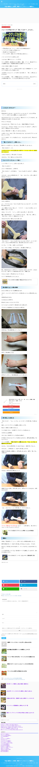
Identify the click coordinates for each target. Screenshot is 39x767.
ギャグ (8, 595)
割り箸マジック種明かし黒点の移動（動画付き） (18, 683)
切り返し (16, 595)
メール (3, 618)
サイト (3, 622)
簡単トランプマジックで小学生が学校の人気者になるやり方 (20, 712)
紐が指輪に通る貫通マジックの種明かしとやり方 (18, 649)
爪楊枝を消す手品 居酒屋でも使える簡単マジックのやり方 (20, 698)
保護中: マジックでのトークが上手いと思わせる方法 (19, 642)
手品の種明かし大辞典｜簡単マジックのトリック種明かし (19, 6)
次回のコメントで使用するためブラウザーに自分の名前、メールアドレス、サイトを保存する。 (17, 628)
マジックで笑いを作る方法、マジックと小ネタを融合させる (21, 656)
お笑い (3, 595)
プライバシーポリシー (19, 758)
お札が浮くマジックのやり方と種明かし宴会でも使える (19, 691)
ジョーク (10, 595)
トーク (13, 595)
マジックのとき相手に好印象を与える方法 (17, 671)
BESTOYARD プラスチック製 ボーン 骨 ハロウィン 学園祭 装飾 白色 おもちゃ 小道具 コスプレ (22, 400)
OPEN (34, 83)
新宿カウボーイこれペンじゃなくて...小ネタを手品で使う (20, 664)
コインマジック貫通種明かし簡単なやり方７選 (17, 705)
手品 (18, 595)
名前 (3, 614)
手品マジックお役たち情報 (6, 594)
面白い (21, 595)
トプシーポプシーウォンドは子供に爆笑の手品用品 (13, 678)
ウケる (6, 595)
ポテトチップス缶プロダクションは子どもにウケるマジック (14, 679)
